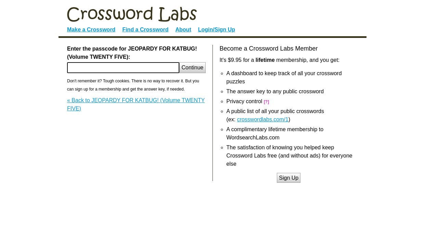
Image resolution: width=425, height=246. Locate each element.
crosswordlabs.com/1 (262, 119)
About (183, 29)
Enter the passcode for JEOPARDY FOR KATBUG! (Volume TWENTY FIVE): (132, 53)
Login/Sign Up (216, 29)
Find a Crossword (145, 29)
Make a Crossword (91, 29)
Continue (192, 67)
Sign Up (288, 178)
